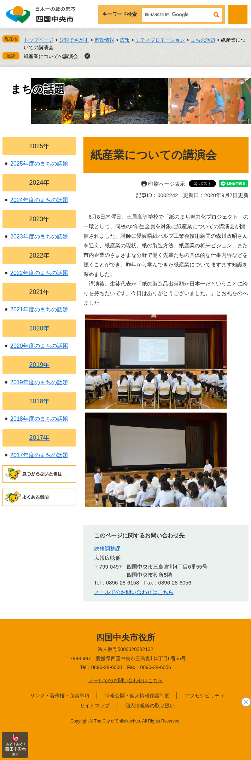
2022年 (39, 255)
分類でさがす (74, 40)
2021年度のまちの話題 (39, 309)
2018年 (39, 401)
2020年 (39, 328)
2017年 (39, 437)
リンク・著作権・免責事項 (59, 695)
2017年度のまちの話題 (39, 455)
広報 (125, 40)
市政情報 (104, 40)
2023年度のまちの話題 (39, 237)
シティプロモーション (160, 40)
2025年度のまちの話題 (39, 164)
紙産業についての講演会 (51, 56)
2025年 (39, 146)
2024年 (39, 182)
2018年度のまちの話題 (39, 419)
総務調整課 (107, 549)
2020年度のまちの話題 (39, 346)
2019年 (39, 364)
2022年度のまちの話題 (39, 273)
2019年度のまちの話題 (39, 382)
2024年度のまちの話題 (39, 200)
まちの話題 (203, 40)
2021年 (39, 291)
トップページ (38, 40)
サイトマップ (95, 705)
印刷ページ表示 (166, 184)
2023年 (39, 219)
